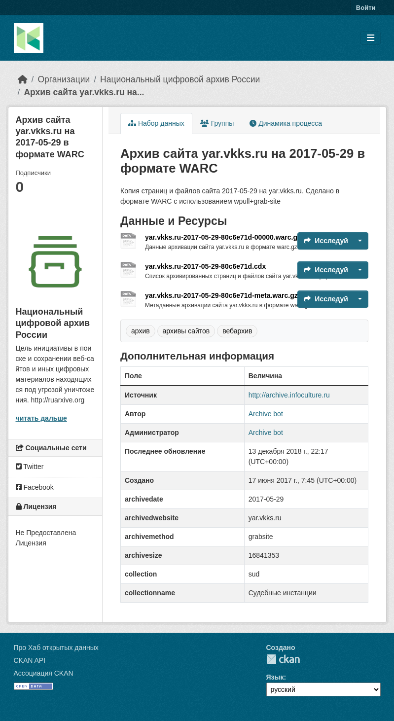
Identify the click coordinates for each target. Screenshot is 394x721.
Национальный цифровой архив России (180, 79)
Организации (63, 79)
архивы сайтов (186, 331)
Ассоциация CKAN (43, 673)
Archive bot (266, 414)
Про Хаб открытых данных (56, 647)
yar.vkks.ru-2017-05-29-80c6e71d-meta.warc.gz (221, 295)
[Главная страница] (23, 79)
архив (140, 331)
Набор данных (156, 123)
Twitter (30, 466)
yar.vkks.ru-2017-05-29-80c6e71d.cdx (205, 266)
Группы (217, 123)
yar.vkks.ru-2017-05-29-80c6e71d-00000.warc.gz (223, 237)
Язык (275, 677)
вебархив (237, 331)
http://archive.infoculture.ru (289, 395)
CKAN (283, 659)
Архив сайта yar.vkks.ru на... (84, 92)
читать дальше (41, 418)
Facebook (35, 487)
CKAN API (30, 660)
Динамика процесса (286, 123)
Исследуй (326, 241)
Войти (366, 7)
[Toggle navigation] (370, 38)
